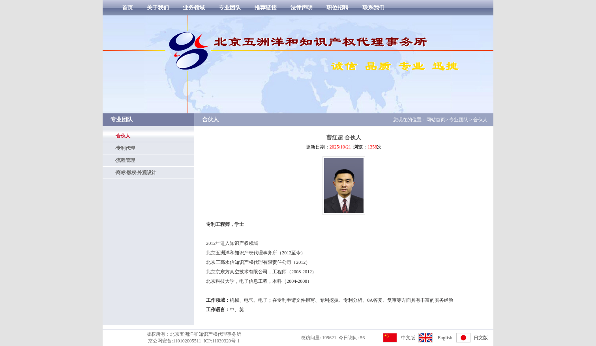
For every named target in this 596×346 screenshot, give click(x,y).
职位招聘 (337, 8)
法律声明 (302, 8)
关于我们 (158, 8)
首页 (127, 8)
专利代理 (125, 148)
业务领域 (194, 8)
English (445, 337)
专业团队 (230, 8)
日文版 (481, 337)
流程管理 (125, 160)
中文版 (408, 337)
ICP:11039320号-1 (221, 341)
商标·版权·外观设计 (136, 172)
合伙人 (123, 136)
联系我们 (373, 8)
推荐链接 (266, 8)
